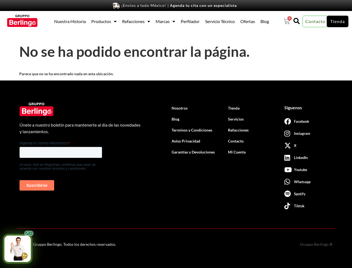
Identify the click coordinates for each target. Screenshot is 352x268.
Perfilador (190, 21)
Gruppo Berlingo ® (316, 244)
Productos (104, 21)
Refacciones (136, 21)
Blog (264, 21)
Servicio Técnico (220, 21)
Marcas (165, 21)
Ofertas (247, 21)
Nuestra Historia (70, 21)
